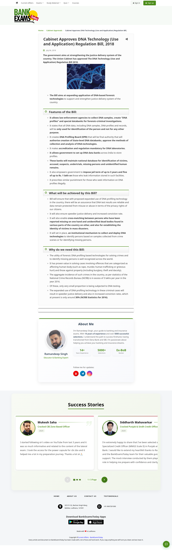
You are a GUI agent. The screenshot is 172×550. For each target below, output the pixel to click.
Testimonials (111, 501)
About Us (72, 501)
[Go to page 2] (77, 484)
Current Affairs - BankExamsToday (90, 542)
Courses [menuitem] (75, 3)
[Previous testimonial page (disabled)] (67, 484)
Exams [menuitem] (39, 3)
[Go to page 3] (80, 484)
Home (40, 30)
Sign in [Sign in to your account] (136, 3)
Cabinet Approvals (54, 30)
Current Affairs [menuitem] (27, 3)
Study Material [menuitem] (53, 3)
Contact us (90, 501)
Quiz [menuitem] (65, 3)
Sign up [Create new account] (149, 3)
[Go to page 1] (74, 484)
